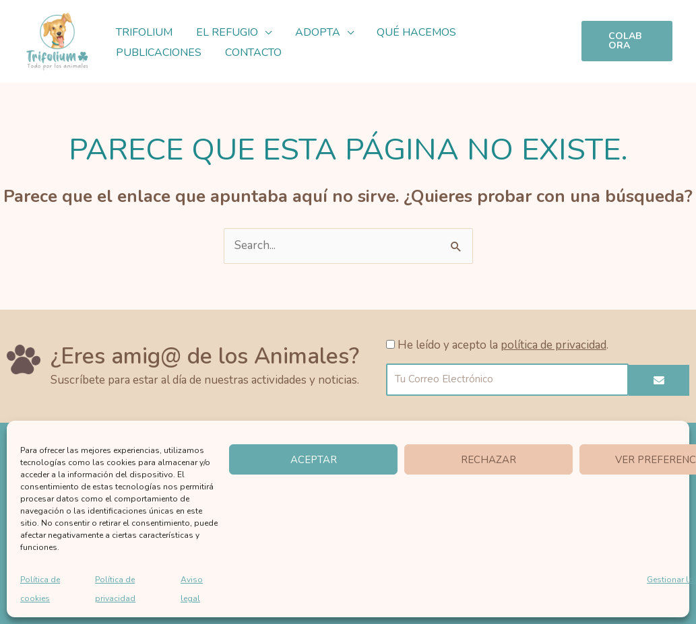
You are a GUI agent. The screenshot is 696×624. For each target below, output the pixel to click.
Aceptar (313, 459)
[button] (262, 32)
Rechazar (488, 459)
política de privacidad (553, 345)
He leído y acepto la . (503, 345)
